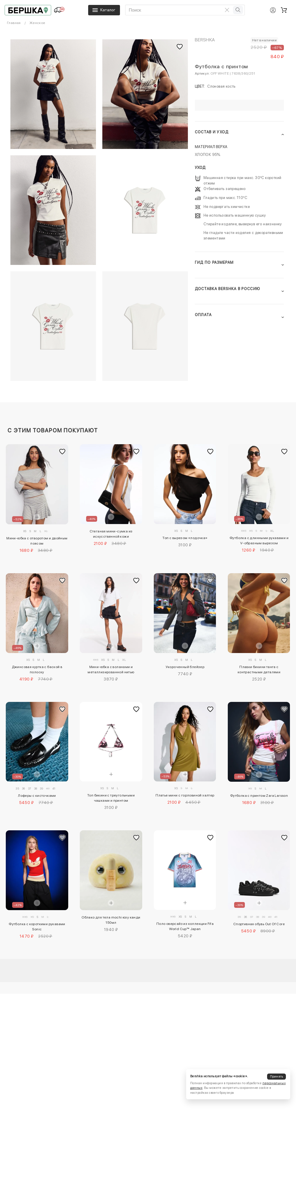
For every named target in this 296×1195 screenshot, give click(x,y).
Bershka (205, 40)
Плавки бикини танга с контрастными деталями (259, 669)
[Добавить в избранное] (62, 452)
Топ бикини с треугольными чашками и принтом (111, 798)
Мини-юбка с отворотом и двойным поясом (36, 540)
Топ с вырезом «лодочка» (184, 538)
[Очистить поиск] (227, 10)
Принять (276, 1076)
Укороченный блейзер (185, 667)
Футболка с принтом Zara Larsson (259, 796)
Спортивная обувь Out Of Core (259, 924)
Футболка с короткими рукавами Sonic (37, 926)
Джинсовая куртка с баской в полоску (37, 669)
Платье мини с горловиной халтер (185, 795)
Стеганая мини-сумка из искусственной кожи (111, 534)
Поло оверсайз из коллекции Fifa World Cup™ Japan (185, 926)
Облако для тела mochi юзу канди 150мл (111, 920)
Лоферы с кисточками (37, 796)
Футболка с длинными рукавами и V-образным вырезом (259, 540)
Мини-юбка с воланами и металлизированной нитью (111, 669)
